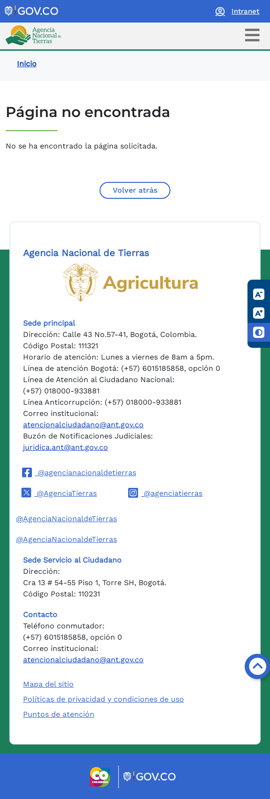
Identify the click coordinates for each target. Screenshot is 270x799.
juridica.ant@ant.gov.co (65, 447)
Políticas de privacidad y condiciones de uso (103, 699)
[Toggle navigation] (252, 35)
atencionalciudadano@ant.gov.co (83, 424)
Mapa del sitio (48, 684)
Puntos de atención (58, 714)
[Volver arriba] (257, 666)
